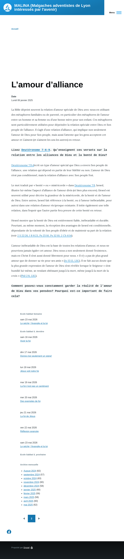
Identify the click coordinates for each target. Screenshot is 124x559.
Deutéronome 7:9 (85, 185)
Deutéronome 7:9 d (22, 165)
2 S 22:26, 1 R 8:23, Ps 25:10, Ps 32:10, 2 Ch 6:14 (44, 235)
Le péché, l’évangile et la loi (34, 323)
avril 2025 (28, 501)
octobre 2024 (30, 478)
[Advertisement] (62, 58)
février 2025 (30, 493)
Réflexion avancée (29, 431)
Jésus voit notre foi (29, 371)
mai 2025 (28, 505)
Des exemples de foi (30, 401)
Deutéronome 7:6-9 (35, 150)
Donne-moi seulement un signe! (36, 356)
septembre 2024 (32, 474)
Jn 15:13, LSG (71, 260)
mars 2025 (29, 497)
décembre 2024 (31, 486)
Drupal (26, 547)
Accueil (14, 29)
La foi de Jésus (27, 416)
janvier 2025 (30, 490)
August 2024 (30, 471)
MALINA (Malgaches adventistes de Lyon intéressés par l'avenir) (52, 7)
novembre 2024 (31, 482)
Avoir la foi (25, 341)
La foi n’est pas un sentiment (34, 386)
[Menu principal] (114, 12)
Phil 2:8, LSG (28, 275)
